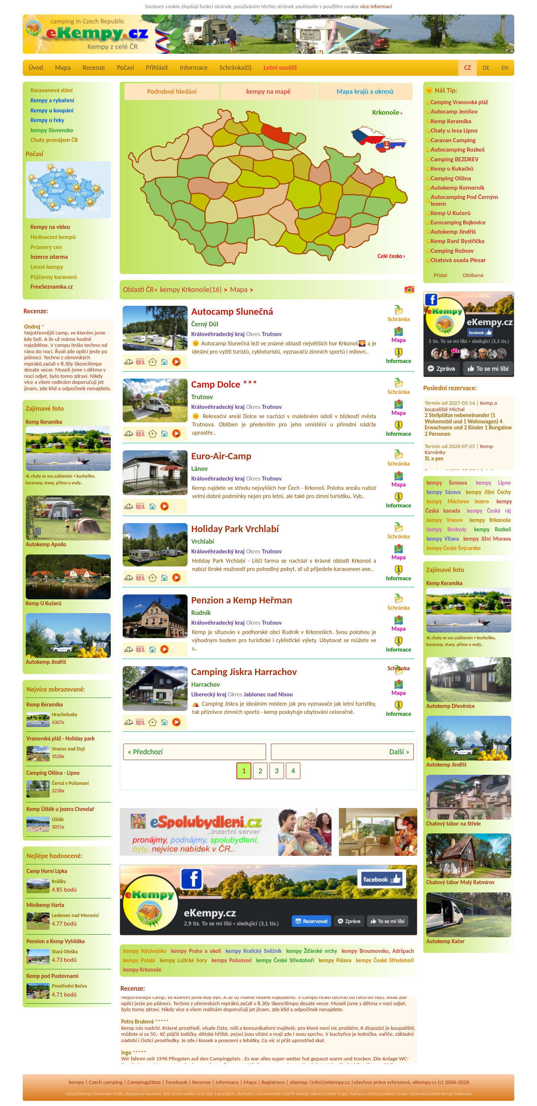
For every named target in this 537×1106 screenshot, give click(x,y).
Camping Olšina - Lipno (52, 773)
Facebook (176, 1082)
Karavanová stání (52, 90)
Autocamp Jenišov (454, 111)
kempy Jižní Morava (487, 538)
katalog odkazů (309, 1093)
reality (189, 1093)
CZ (467, 67)
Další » (399, 751)
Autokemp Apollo (46, 544)
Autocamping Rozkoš (458, 149)
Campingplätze (144, 1082)
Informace (193, 67)
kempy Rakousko (456, 1093)
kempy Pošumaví (231, 960)
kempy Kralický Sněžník (254, 951)
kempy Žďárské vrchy (311, 951)
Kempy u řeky (47, 120)
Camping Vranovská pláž (459, 102)
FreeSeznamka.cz (52, 286)
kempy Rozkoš (492, 529)
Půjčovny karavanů (54, 276)
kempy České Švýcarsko (454, 548)
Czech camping (105, 1082)
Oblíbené (473, 275)
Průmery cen (46, 247)
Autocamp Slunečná (232, 311)
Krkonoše (385, 112)
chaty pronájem (381, 1093)
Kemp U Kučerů (44, 603)
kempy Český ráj (489, 510)
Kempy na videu (50, 226)
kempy (76, 1082)
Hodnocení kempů (53, 236)
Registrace (273, 1082)
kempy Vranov (445, 520)
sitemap (298, 1082)
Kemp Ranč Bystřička (457, 241)
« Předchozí (145, 751)
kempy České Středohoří (285, 960)
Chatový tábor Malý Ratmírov (460, 882)
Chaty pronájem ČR (54, 139)
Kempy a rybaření (52, 100)
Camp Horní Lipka (46, 871)
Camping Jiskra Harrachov (244, 672)
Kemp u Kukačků (452, 169)
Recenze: (35, 311)
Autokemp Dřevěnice (450, 706)
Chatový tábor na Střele (453, 823)
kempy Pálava (334, 960)
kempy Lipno (493, 482)
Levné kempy (47, 266)
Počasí (125, 67)
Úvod (36, 67)
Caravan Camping (453, 140)
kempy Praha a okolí (196, 951)
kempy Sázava (444, 492)
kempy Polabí (139, 960)
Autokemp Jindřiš (46, 662)
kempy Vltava (443, 538)
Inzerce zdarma (49, 256)
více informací (376, 6)
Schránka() (236, 67)
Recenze (94, 67)
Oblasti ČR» (140, 289)
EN (505, 67)
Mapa (62, 67)
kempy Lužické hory (183, 960)
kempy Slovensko (52, 130)
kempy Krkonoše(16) (194, 290)
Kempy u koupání (52, 110)
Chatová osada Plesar (458, 260)
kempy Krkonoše (490, 520)
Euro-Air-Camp (221, 456)
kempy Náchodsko (144, 951)
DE (486, 67)
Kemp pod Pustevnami (52, 976)
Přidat (440, 275)
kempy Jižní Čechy (488, 492)
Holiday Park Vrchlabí (235, 529)
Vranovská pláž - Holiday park (60, 738)
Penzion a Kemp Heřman (241, 600)
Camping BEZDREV (454, 159)
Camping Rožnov (452, 251)
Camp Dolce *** (224, 384)
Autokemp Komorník (457, 188)
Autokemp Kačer (445, 941)
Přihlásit (157, 67)
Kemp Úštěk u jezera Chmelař (60, 809)
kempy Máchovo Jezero (458, 501)
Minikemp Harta (45, 905)
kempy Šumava (447, 482)
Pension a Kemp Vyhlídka (55, 941)
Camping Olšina (451, 178)
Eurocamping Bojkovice (458, 222)
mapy (342, 1093)
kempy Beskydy (447, 529)
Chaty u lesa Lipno (454, 130)
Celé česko (390, 256)
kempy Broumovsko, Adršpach (378, 951)
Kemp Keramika (44, 422)
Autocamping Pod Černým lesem (464, 200)
